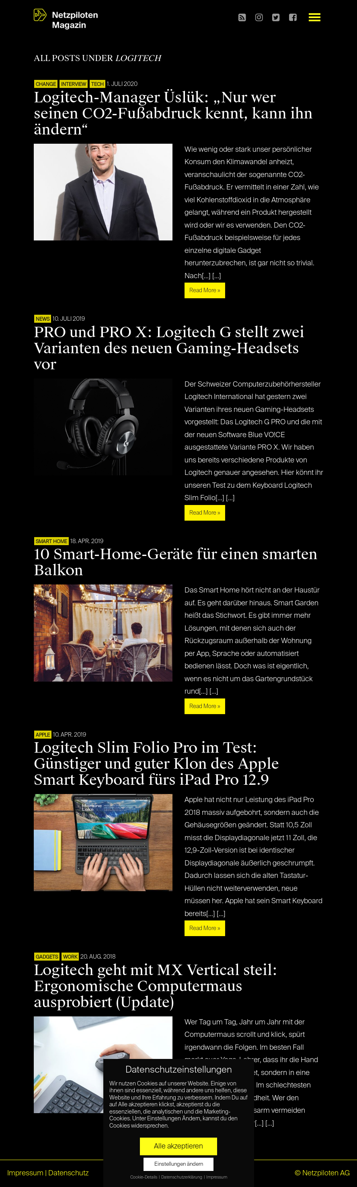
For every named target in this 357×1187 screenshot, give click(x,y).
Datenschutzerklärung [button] (182, 1177)
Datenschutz (68, 1173)
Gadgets (47, 957)
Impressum (25, 1173)
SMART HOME (51, 542)
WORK (70, 957)
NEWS (42, 319)
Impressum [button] (216, 1177)
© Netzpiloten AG (322, 1173)
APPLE (43, 735)
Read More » (204, 290)
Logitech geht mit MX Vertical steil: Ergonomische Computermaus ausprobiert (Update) (155, 986)
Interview (73, 84)
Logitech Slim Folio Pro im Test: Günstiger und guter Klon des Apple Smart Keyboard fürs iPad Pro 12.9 (156, 764)
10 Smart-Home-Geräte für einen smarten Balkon (176, 562)
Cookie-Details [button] (144, 1177)
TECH (97, 84)
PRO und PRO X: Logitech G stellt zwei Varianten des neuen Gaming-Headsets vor (169, 348)
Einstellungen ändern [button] (178, 1164)
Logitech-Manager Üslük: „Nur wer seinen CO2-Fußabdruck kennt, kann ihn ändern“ (173, 113)
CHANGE (46, 84)
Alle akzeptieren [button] (178, 1146)
